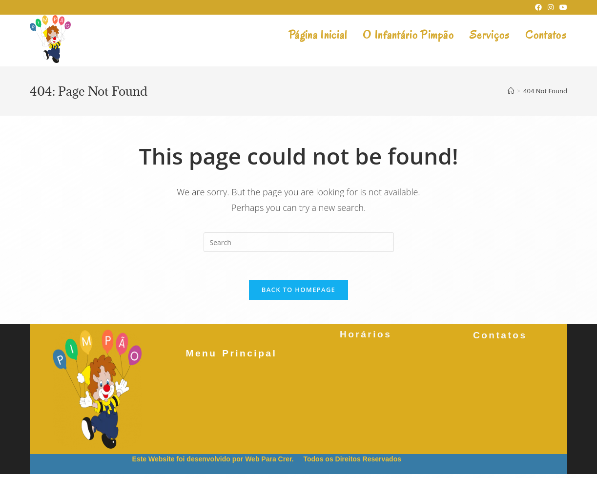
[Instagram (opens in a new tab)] (550, 7)
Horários (365, 337)
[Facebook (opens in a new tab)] (538, 7)
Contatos (500, 335)
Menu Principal (231, 354)
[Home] (511, 90)
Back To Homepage (298, 291)
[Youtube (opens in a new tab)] (561, 7)
